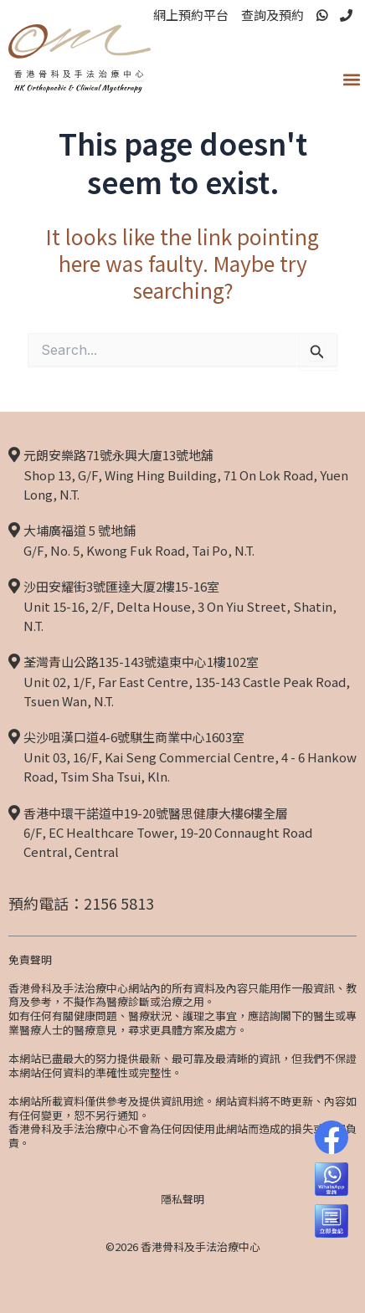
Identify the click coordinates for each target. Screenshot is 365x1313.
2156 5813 (119, 903)
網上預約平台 (191, 14)
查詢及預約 (272, 14)
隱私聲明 (182, 1199)
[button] (351, 79)
